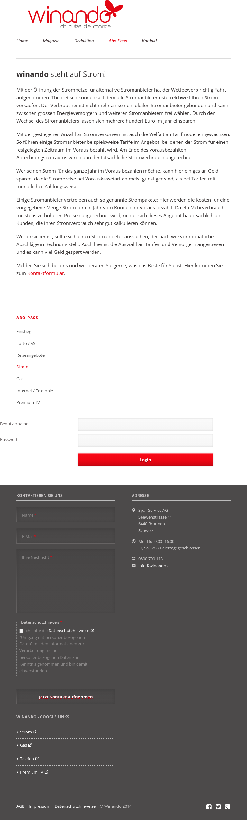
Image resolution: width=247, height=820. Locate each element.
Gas (19, 379)
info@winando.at (154, 565)
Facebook (209, 807)
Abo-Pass (118, 40)
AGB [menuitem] (20, 806)
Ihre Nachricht (37, 557)
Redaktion (84, 40)
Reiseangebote (30, 355)
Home (22, 40)
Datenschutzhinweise (69, 630)
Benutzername (14, 424)
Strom (22, 367)
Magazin (51, 40)
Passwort (9, 439)
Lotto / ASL (27, 343)
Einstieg (23, 331)
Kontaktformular (45, 273)
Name (29, 515)
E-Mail (29, 536)
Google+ (228, 807)
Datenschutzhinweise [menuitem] (75, 806)
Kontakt (149, 40)
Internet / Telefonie (34, 390)
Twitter (218, 807)
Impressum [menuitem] (39, 806)
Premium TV (28, 402)
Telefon (27, 758)
